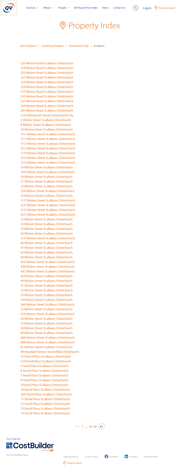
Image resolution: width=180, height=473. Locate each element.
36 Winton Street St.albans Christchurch (47, 233)
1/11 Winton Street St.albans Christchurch (48, 134)
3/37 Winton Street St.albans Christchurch (48, 238)
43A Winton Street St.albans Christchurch (48, 262)
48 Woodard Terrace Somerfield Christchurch (50, 352)
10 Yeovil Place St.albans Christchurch (45, 390)
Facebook (111, 456)
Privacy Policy (91, 456)
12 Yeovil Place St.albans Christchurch (45, 404)
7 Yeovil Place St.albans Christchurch (44, 375)
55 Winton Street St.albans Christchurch (47, 309)
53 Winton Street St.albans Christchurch (47, 295)
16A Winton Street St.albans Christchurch (48, 172)
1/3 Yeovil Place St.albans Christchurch (46, 356)
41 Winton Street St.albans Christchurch (47, 248)
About (48, 7)
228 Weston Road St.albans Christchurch (47, 82)
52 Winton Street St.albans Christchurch (47, 290)
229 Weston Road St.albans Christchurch (47, 87)
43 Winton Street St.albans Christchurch (47, 257)
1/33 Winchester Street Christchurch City (47, 115)
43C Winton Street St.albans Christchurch (47, 271)
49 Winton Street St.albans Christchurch (47, 281)
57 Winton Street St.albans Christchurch (47, 323)
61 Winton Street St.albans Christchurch (47, 347)
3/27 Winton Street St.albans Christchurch (48, 210)
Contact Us (119, 7)
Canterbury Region (52, 45)
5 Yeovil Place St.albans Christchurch (44, 366)
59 (90, 426)
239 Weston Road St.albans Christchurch (47, 106)
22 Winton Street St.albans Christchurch (47, 186)
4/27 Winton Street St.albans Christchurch (48, 214)
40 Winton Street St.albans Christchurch (47, 243)
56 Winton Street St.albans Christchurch (47, 319)
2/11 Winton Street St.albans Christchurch (48, 139)
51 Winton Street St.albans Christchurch (47, 285)
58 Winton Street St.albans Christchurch (47, 328)
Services (32, 7)
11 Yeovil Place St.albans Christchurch (45, 399)
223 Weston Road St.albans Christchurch (47, 63)
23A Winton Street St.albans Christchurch (48, 191)
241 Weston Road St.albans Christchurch (47, 110)
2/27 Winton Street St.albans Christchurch (48, 205)
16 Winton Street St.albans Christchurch (47, 167)
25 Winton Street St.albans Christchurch (47, 196)
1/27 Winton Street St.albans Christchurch (48, 200)
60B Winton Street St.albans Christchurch (47, 342)
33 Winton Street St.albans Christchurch (47, 224)
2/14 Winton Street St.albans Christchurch (48, 158)
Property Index (151, 456)
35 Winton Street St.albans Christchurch (47, 229)
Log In (147, 8)
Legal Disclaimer (71, 456)
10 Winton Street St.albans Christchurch (47, 129)
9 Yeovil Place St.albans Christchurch (44, 385)
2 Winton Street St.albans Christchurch (46, 120)
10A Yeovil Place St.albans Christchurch (46, 394)
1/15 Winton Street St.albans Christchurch (48, 162)
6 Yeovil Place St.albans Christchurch (44, 371)
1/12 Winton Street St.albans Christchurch (48, 144)
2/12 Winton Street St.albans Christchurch (48, 148)
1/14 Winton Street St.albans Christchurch (48, 153)
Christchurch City (79, 45)
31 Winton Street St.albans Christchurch (47, 219)
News (105, 7)
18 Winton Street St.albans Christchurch (47, 177)
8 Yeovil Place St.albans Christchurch (44, 380)
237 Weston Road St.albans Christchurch (47, 101)
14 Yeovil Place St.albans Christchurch (45, 413)
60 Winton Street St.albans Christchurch (47, 333)
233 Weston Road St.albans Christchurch (47, 96)
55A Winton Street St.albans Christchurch (48, 314)
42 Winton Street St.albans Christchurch (47, 252)
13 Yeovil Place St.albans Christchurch (45, 408)
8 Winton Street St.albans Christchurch (46, 125)
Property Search (72, 463)
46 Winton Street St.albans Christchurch (47, 276)
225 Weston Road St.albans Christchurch (47, 73)
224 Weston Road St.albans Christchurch (47, 68)
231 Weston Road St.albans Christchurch (47, 92)
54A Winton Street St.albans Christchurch (48, 304)
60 (95, 426)
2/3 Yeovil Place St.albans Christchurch (46, 361)
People (64, 7)
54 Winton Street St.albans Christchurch (47, 300)
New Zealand (28, 45)
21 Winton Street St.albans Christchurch (47, 181)
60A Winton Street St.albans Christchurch (48, 337)
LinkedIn (131, 456)
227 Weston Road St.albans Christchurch (47, 77)
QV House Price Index (86, 7)
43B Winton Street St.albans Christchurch (47, 267)
